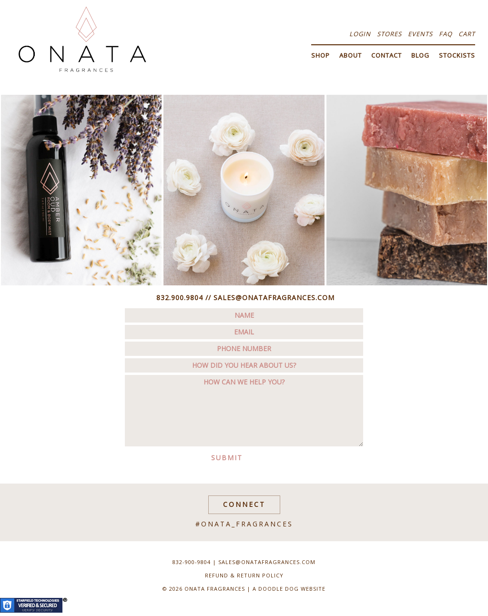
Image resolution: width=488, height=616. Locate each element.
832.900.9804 (179, 297)
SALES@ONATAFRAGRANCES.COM (274, 297)
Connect (244, 504)
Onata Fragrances (82, 39)
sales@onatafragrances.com (266, 562)
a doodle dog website (289, 588)
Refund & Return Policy (244, 575)
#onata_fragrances (244, 523)
